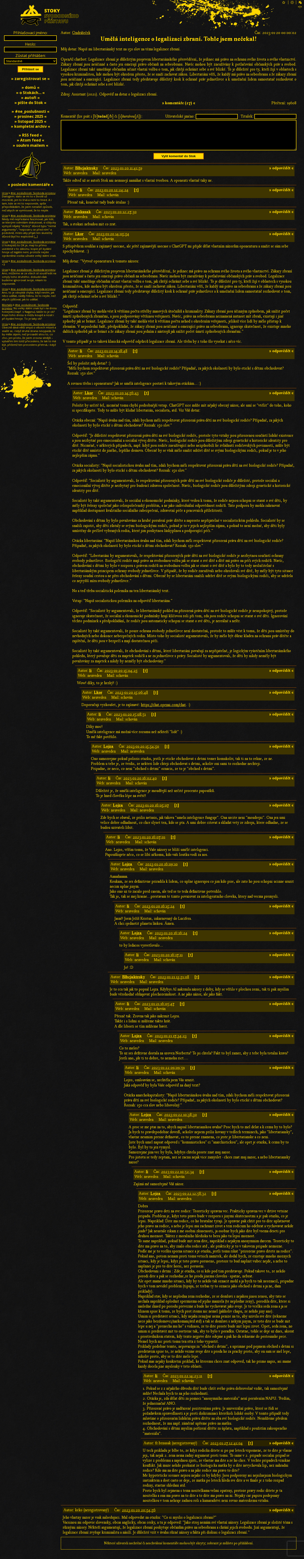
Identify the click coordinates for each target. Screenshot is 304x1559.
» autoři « (30, 97)
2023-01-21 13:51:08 (173, 983)
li (81, 195)
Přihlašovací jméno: (30, 32)
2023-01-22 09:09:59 (168, 1073)
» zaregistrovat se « (30, 78)
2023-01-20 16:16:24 (171, 939)
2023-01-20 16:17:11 (167, 960)
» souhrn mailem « (30, 145)
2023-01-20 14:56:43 (122, 399)
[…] (36, 236)
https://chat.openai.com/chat (163, 710)
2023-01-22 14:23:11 (186, 1381)
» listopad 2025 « (30, 121)
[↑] (136, 195)
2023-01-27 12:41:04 (226, 1449)
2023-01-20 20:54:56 (139, 1516)
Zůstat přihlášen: (30, 55)
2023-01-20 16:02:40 (140, 784)
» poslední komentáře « (30, 184)
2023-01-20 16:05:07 (152, 811)
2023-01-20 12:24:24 (111, 196)
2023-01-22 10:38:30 (180, 1120)
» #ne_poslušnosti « (30, 111)
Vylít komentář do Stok (179, 162)
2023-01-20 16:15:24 (158, 912)
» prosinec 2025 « (30, 116)
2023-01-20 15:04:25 (121, 676)
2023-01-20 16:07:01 (149, 843)
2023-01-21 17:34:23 (171, 1041)
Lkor (79, 239)
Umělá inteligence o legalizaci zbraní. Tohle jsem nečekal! (178, 39)
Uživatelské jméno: (180, 116)
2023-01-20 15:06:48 (131, 698)
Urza (5, 193)
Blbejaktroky (86, 173)
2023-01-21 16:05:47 (158, 1009)
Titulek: (247, 116)
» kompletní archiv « (30, 126)
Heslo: (30, 44)
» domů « (30, 87)
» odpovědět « (281, 173)
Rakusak (83, 217)
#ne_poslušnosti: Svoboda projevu (33, 193)
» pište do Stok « (30, 102)
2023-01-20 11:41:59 (126, 174)
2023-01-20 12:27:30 (120, 217)
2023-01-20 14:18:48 (111, 357)
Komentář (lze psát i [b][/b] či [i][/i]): (101, 116)
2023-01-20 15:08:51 (130, 720)
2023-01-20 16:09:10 (161, 870)
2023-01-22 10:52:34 (177, 1177)
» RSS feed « (30, 135)
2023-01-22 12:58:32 (189, 1199)
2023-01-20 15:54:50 (142, 752)
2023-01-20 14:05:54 (112, 239)
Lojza (108, 752)
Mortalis (7, 305)
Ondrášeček (81, 33)
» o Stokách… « (30, 92)
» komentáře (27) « (178, 103)
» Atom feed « (30, 140)
